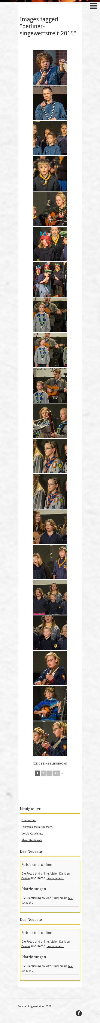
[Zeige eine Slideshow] (50, 763)
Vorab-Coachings (32, 833)
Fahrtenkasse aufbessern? (38, 826)
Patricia (25, 878)
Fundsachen (29, 820)
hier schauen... (55, 878)
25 (56, 773)
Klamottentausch (32, 840)
